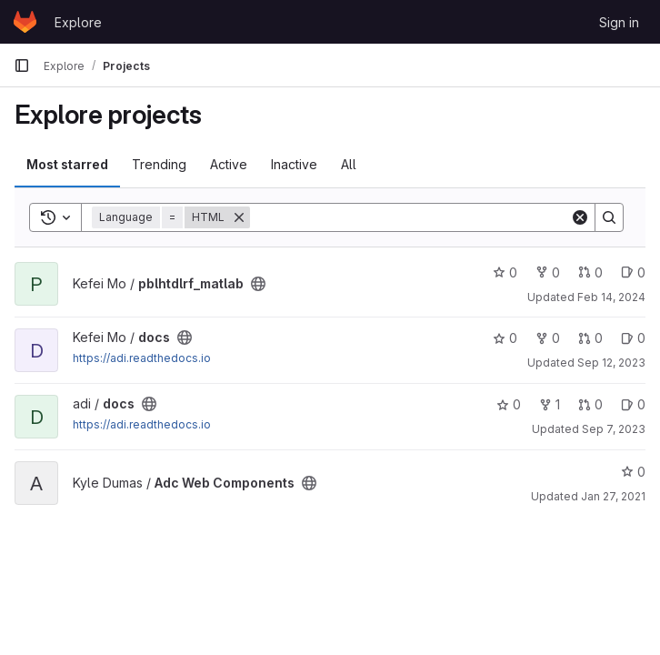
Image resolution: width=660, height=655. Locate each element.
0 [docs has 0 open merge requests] (590, 338)
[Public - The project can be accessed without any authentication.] (258, 284)
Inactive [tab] (294, 164)
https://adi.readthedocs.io (142, 358)
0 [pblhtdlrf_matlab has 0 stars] (505, 272)
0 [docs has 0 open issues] (633, 338)
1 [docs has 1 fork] (549, 404)
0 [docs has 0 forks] (547, 338)
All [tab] (348, 164)
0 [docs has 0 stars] (505, 338)
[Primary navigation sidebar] (21, 65)
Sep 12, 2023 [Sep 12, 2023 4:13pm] (611, 362)
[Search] (410, 217)
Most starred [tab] (67, 164)
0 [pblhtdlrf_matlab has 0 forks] (547, 272)
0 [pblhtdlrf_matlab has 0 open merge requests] (590, 272)
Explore (78, 22)
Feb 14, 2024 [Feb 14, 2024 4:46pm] (611, 297)
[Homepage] (25, 21)
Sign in (619, 22)
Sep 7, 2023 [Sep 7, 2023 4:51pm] (613, 429)
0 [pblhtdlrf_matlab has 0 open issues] (633, 272)
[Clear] (580, 217)
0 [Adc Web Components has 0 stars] (633, 471)
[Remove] (239, 217)
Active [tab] (228, 164)
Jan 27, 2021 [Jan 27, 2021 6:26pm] (613, 496)
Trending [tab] (159, 164)
